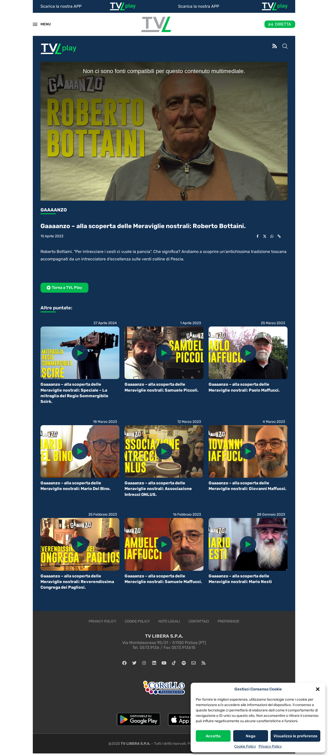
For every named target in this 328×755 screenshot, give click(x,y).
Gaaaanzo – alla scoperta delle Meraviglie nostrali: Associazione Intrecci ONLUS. (158, 489)
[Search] (285, 47)
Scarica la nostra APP (60, 6)
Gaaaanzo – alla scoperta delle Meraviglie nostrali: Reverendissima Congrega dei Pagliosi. (77, 582)
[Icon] (80, 353)
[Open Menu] (35, 24)
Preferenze (228, 621)
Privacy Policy (270, 746)
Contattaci (199, 621)
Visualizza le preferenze (295, 736)
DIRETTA (283, 24)
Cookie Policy (245, 746)
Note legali (169, 621)
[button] (317, 689)
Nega (250, 736)
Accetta (213, 736)
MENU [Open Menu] (42, 24)
